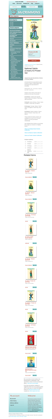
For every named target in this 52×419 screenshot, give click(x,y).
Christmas (13, 58)
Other (11, 46)
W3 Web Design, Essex (14, 416)
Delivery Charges (12, 413)
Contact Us (37, 3)
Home (14, 3)
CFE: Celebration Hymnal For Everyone (16, 33)
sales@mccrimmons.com (32, 1)
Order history (13, 400)
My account (13, 398)
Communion (13, 64)
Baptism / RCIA (14, 62)
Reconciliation (14, 69)
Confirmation (14, 65)
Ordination (13, 68)
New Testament (14, 72)
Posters (34, 64)
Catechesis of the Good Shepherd (15, 49)
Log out (12, 405)
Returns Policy (19, 413)
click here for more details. (32, 383)
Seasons (12, 38)
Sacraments (12, 40)
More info (34, 177)
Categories (27, 64)
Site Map (21, 416)
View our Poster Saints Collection (33, 135)
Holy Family (13, 74)
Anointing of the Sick (15, 61)
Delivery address (14, 403)
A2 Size (11, 22)
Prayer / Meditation (14, 42)
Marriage (13, 66)
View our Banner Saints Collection (33, 132)
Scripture (12, 44)
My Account (19, 3)
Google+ (25, 416)
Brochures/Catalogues (15, 30)
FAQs (32, 3)
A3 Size (11, 23)
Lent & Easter (14, 59)
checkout (40, 6)
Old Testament (14, 71)
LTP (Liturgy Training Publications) (15, 52)
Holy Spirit (13, 76)
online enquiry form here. (35, 390)
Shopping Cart (26, 3)
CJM (12, 54)
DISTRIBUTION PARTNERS (13, 36)
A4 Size (11, 25)
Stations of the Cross (15, 77)
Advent (12, 56)
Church (30, 64)
